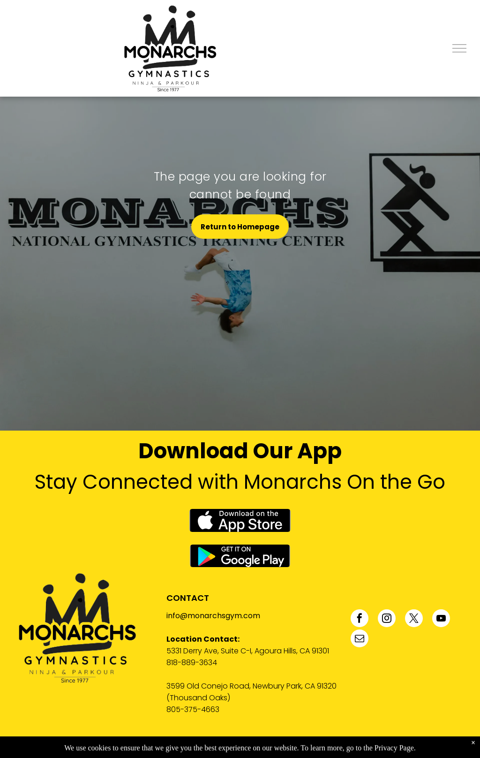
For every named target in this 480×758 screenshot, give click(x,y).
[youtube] (441, 619)
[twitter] (414, 619)
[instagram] (387, 619)
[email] (359, 639)
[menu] (459, 48)
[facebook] (359, 619)
